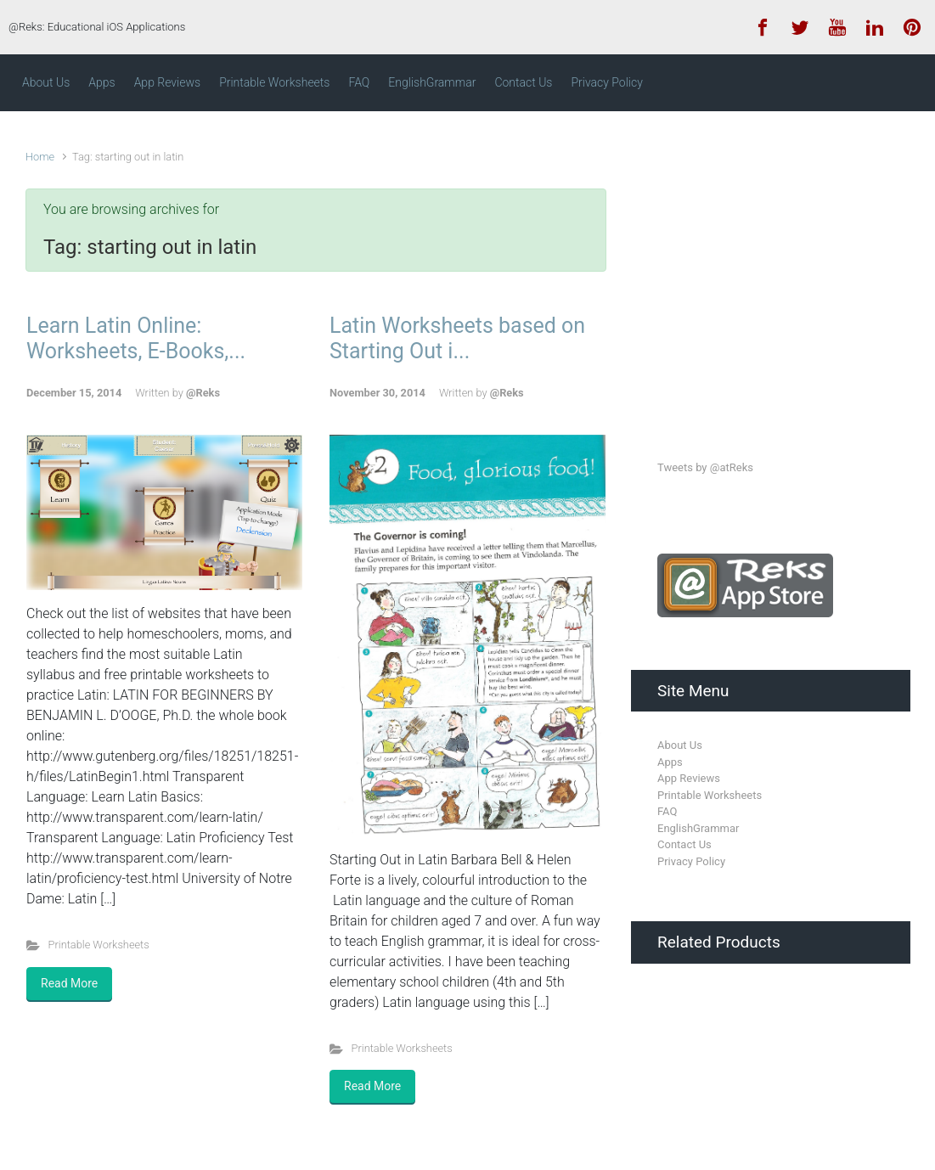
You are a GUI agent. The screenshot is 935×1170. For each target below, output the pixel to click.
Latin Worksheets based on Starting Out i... (457, 338)
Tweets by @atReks (705, 467)
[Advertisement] (784, 270)
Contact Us (684, 844)
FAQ (667, 811)
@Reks (203, 392)
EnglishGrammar (698, 828)
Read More (69, 983)
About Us (679, 745)
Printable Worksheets (98, 944)
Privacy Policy (691, 861)
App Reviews (688, 778)
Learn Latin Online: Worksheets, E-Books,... (135, 338)
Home (39, 156)
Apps (670, 762)
